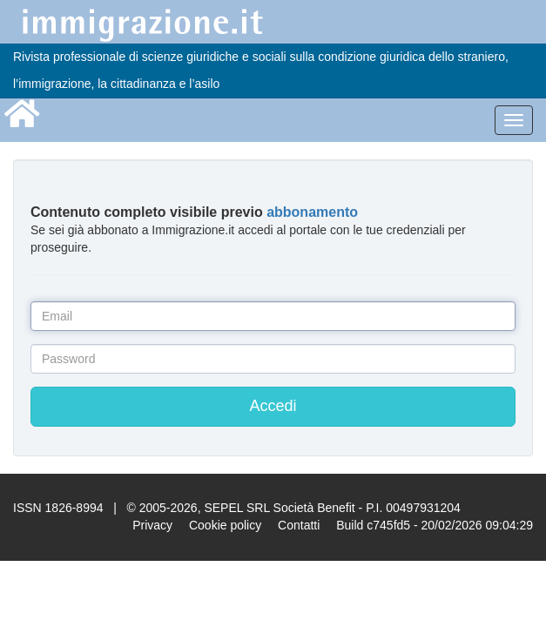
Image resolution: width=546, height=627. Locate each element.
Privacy (152, 525)
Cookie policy (225, 525)
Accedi (272, 406)
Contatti (299, 525)
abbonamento (312, 212)
